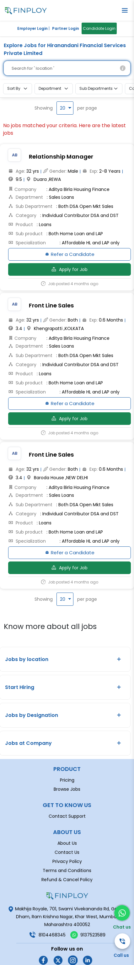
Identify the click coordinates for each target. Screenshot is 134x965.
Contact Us (67, 833)
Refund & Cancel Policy (67, 860)
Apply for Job (69, 271)
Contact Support (67, 797)
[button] (124, 10)
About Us (67, 824)
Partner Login (65, 28)
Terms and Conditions (67, 851)
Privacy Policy (67, 842)
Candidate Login (99, 28)
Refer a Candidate (69, 255)
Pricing (67, 760)
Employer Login (32, 28)
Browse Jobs (67, 770)
